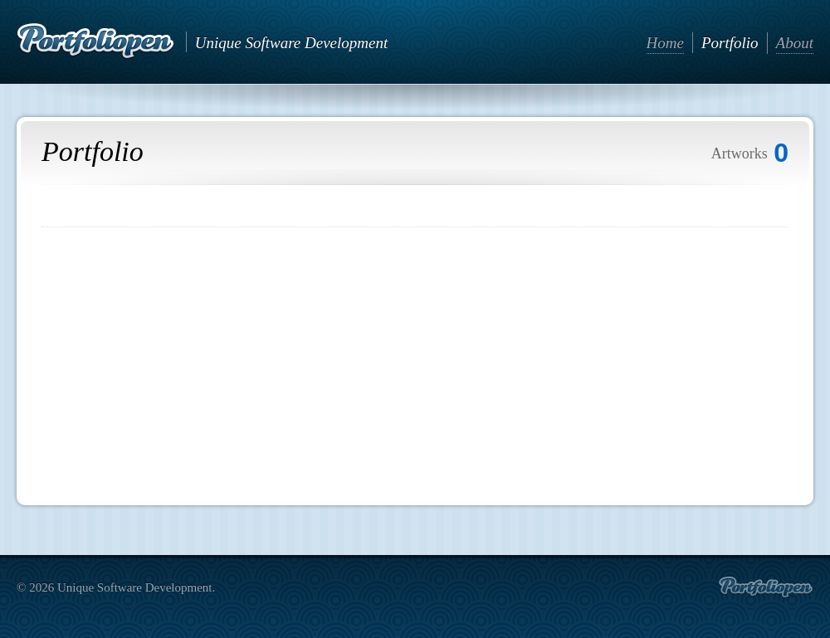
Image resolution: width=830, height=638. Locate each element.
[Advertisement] (415, 360)
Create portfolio (765, 587)
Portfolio (730, 42)
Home (665, 42)
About (794, 42)
